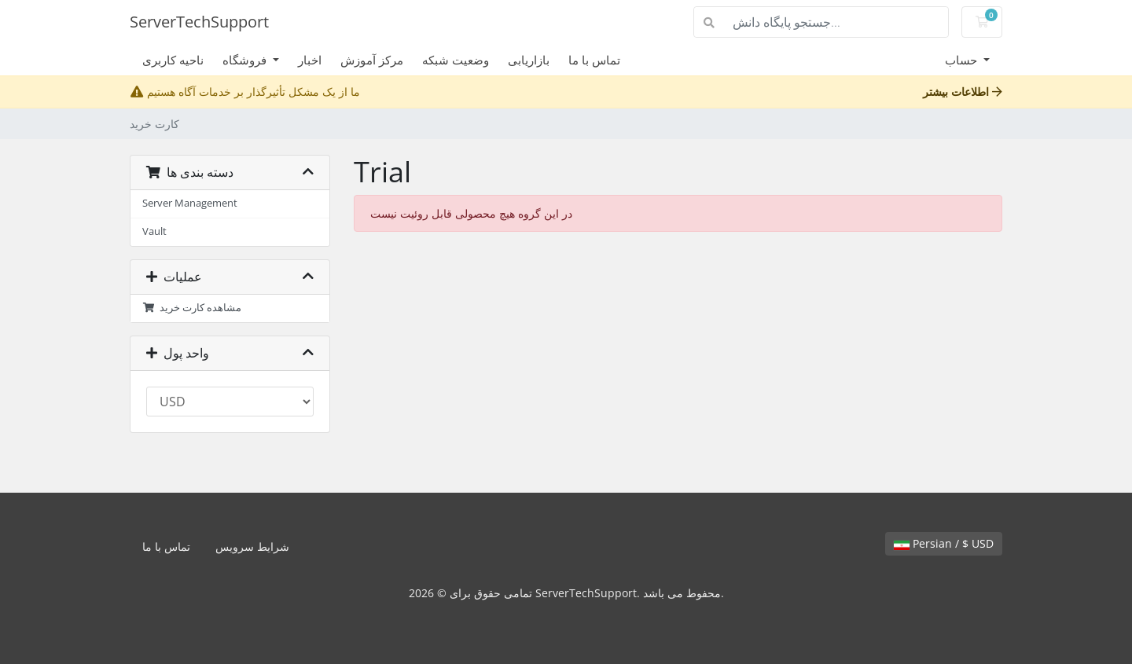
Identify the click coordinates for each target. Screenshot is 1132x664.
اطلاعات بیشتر (962, 91)
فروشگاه (246, 60)
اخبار (310, 60)
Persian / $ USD (944, 543)
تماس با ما (594, 60)
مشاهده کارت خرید (191, 307)
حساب (962, 60)
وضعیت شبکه (455, 60)
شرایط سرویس (252, 546)
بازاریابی (528, 60)
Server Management (189, 203)
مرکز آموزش (371, 60)
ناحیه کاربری (173, 60)
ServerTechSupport (199, 21)
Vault (154, 231)
